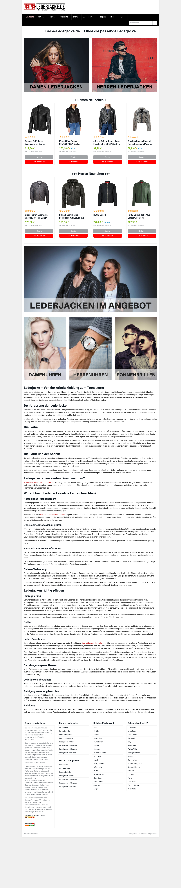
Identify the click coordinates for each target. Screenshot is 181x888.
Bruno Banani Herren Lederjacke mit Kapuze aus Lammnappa (71, 216)
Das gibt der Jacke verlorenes (94, 643)
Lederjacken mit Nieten (67, 753)
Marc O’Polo (132, 735)
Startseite (30, 17)
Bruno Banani (98, 742)
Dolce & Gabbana (100, 753)
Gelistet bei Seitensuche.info (35, 815)
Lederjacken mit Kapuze (68, 749)
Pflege (113, 17)
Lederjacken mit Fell (66, 742)
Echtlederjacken (65, 731)
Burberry (97, 749)
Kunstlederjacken (65, 735)
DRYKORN (97, 756)
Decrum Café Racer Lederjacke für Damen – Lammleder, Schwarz (36, 143)
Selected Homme (134, 767)
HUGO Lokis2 (99, 215)
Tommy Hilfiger (133, 785)
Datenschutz (142, 834)
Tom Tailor (132, 782)
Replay (130, 756)
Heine (96, 771)
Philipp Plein (132, 749)
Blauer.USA (98, 738)
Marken (76, 17)
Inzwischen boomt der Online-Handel (39, 482)
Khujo (96, 789)
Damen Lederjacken (69, 723)
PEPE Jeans (132, 745)
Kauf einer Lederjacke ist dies (52, 515)
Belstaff (96, 735)
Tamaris (131, 774)
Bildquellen (133, 834)
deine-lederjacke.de (31, 834)
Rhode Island (132, 760)
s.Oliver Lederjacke (134, 763)
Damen (41, 17)
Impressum (152, 834)
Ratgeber (102, 17)
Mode (123, 17)
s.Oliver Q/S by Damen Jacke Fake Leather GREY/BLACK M (107, 142)
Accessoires (89, 17)
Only (129, 742)
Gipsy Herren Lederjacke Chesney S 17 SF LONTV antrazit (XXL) (36, 216)
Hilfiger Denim (99, 774)
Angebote (65, 17)
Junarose (97, 785)
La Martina (132, 727)
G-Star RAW (98, 767)
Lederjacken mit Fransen (68, 745)
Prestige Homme (134, 753)
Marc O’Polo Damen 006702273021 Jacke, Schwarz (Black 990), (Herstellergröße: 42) (69, 143)
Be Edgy (96, 731)
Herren (52, 17)
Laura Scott (132, 731)
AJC (95, 727)
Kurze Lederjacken (66, 738)
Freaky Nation (99, 763)
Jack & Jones (98, 782)
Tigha (130, 778)
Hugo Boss (97, 778)
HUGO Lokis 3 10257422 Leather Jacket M (139, 216)
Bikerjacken (63, 727)
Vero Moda (132, 789)
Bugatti (96, 745)
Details (39, 157)
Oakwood (131, 738)
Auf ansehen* (39, 162)
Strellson (131, 771)
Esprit (96, 760)
